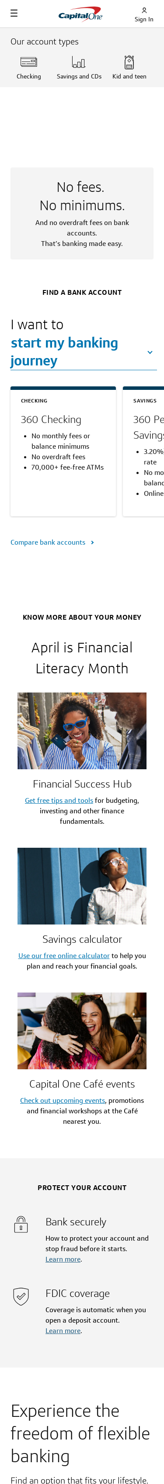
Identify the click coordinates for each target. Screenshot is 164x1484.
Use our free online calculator (64, 955)
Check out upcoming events (62, 1100)
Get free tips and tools (59, 800)
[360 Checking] (63, 419)
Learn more (62, 1259)
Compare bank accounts (48, 542)
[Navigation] (13, 13)
